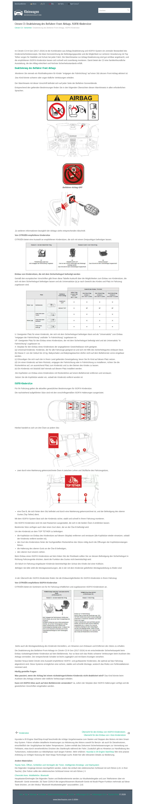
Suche (71, 794)
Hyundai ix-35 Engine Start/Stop (100, 752)
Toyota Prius (113, 794)
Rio (51, 4)
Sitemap (33, 794)
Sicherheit (27, 28)
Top (26, 794)
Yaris (61, 4)
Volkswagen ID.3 (83, 794)
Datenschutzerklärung (57, 794)
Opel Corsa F (73, 4)
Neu (21, 794)
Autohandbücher (20, 4)
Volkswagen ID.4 (99, 794)
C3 (42, 4)
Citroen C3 (19, 28)
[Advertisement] (72, 40)
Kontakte (42, 794)
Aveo (33, 4)
